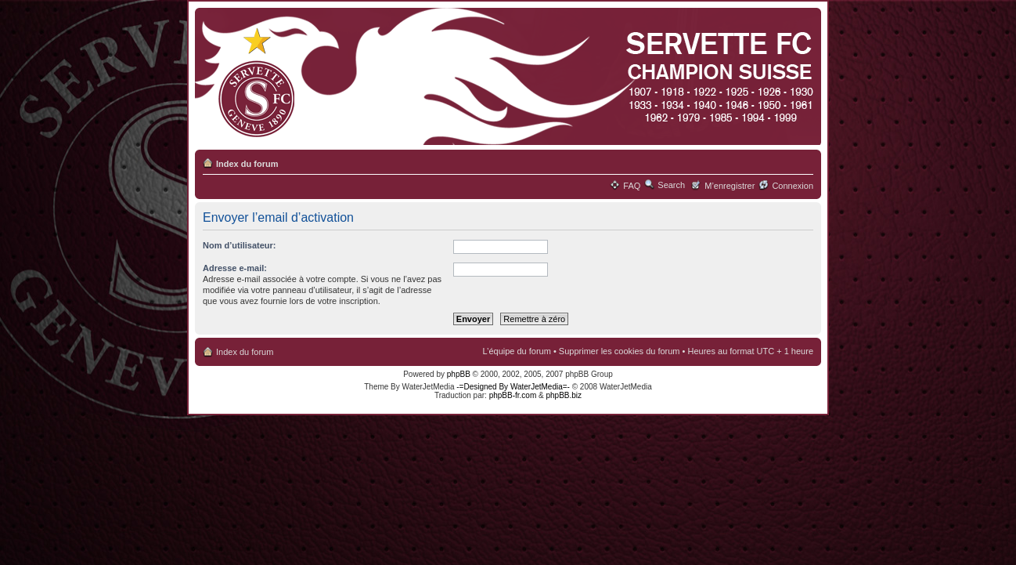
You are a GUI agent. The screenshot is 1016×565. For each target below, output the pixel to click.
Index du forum (247, 163)
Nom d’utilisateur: (239, 245)
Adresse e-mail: (235, 268)
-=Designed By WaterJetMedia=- (513, 386)
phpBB (458, 374)
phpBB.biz (564, 395)
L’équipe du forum (516, 351)
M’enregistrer (729, 185)
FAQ (631, 185)
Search (671, 185)
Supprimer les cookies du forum (619, 351)
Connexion (792, 185)
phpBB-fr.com (513, 395)
